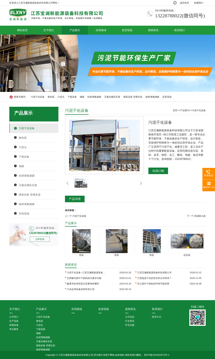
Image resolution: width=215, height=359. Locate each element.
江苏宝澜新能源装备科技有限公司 (154, 272)
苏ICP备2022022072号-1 (157, 355)
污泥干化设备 (38, 96)
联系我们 (179, 30)
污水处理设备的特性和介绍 (80, 289)
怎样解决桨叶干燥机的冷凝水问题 (84, 278)
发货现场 (127, 30)
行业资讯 (129, 321)
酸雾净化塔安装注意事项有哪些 (83, 283)
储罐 (82, 96)
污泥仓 (61, 96)
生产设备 (13, 321)
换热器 (51, 96)
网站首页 (22, 30)
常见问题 (129, 325)
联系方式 (156, 317)
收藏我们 (198, 2)
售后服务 (13, 329)
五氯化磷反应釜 (112, 96)
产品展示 (75, 30)
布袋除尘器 (200, 216)
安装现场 (166, 96)
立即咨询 (39, 239)
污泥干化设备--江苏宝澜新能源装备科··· (86, 272)
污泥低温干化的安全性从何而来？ (154, 278)
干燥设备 (72, 96)
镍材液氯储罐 (152, 96)
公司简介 (13, 317)
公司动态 (129, 317)
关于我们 (48, 30)
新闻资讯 (153, 30)
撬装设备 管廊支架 (132, 96)
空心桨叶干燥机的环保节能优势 (153, 283)
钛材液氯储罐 (94, 96)
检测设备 (13, 325)
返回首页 (184, 2)
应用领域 (101, 30)
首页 (175, 110)
